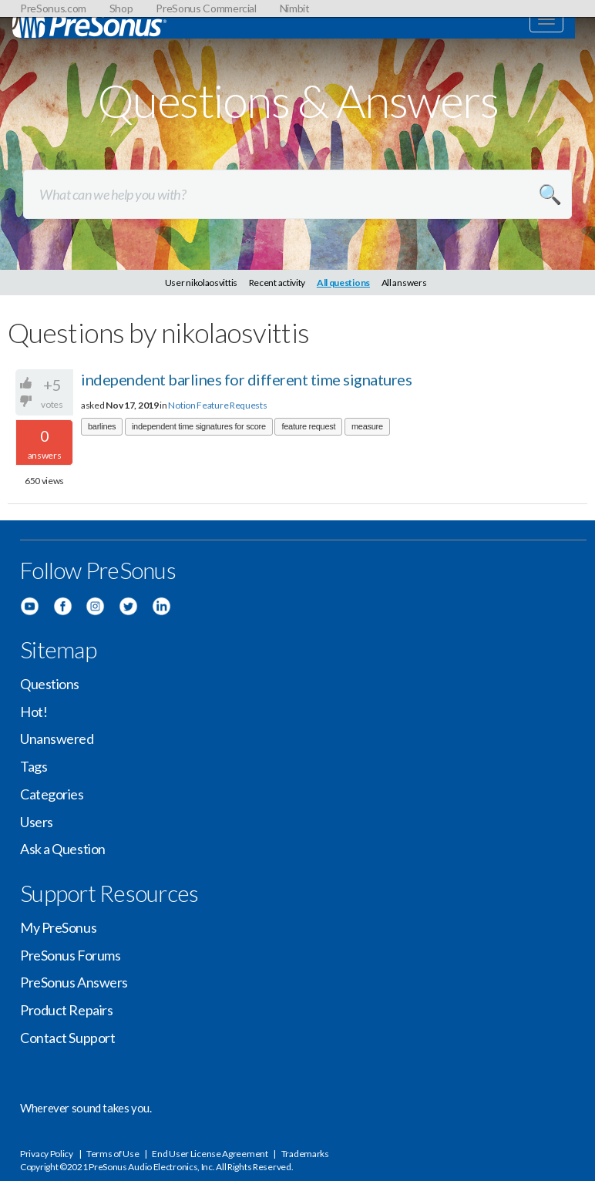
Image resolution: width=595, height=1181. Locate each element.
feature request (308, 426)
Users (36, 821)
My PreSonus (58, 927)
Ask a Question (63, 848)
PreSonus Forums (70, 955)
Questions (49, 683)
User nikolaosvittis (201, 282)
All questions (343, 282)
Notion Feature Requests (217, 405)
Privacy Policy (46, 1153)
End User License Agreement (209, 1153)
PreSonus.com (53, 8)
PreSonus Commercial (206, 8)
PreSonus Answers (74, 982)
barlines (102, 426)
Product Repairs (66, 1009)
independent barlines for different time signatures (246, 379)
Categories (52, 794)
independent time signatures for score (199, 426)
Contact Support (67, 1037)
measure (367, 426)
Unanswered (57, 738)
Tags (33, 766)
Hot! (33, 711)
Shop (121, 8)
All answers (404, 282)
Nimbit (295, 8)
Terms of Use (112, 1153)
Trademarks (305, 1153)
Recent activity (277, 282)
